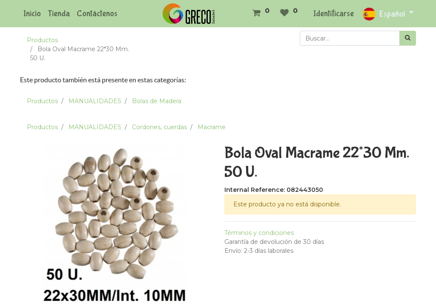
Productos (42, 40)
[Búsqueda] (407, 38)
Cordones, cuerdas (159, 127)
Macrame (212, 127)
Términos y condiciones (259, 233)
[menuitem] (32, 13)
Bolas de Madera (156, 101)
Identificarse (333, 13)
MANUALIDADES (95, 101)
